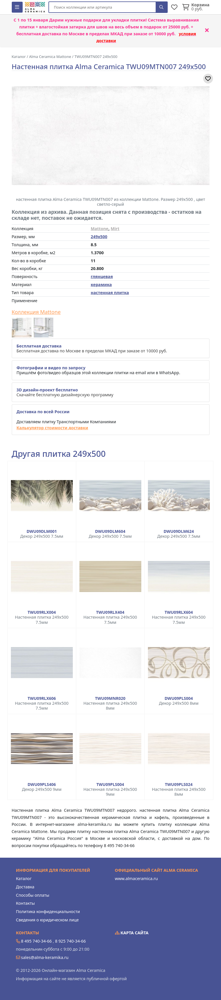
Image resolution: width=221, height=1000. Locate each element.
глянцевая (102, 276)
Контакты (25, 903)
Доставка (25, 887)
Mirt (115, 228)
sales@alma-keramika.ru (45, 957)
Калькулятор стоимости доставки (52, 427)
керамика (101, 284)
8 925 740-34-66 (70, 941)
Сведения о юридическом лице (47, 920)
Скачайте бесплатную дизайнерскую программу (65, 392)
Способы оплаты (32, 895)
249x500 (99, 236)
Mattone (100, 228)
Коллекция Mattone (36, 312)
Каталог (24, 878)
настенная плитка (110, 292)
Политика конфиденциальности (48, 911)
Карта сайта (132, 932)
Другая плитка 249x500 (59, 454)
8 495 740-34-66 (36, 941)
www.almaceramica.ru (136, 878)
